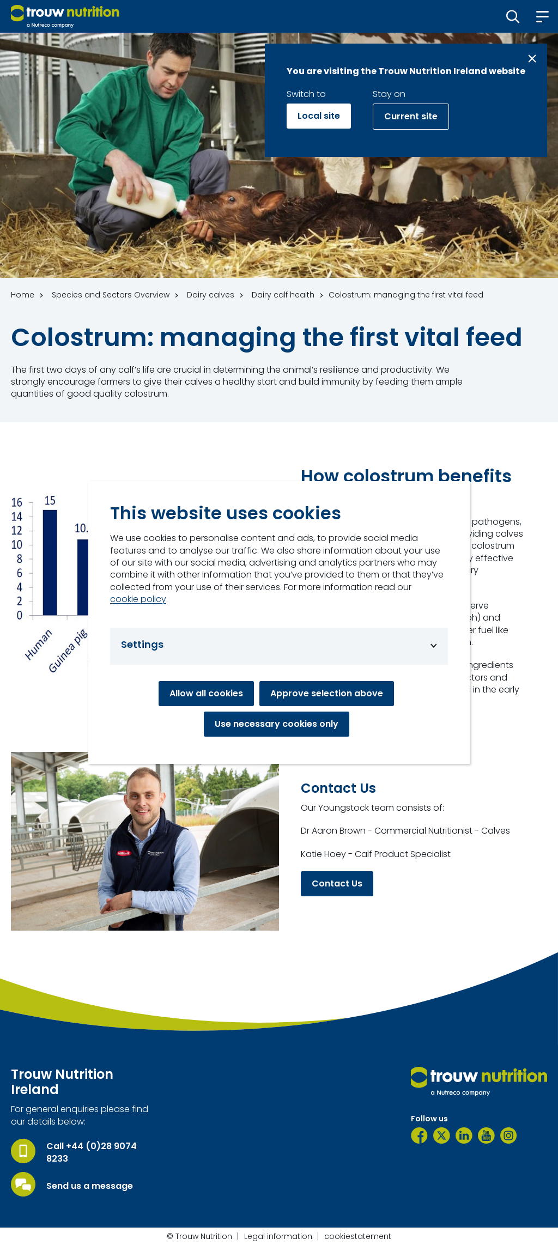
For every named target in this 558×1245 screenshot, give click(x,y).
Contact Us (337, 883)
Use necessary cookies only (276, 724)
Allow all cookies (206, 693)
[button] (513, 16)
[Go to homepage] (65, 16)
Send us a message (89, 1186)
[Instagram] (508, 1135)
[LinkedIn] (464, 1135)
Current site (411, 116)
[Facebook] (419, 1135)
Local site (319, 116)
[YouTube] (486, 1135)
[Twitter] (441, 1135)
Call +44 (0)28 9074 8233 (91, 1152)
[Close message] (532, 59)
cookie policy (138, 599)
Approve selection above (326, 693)
